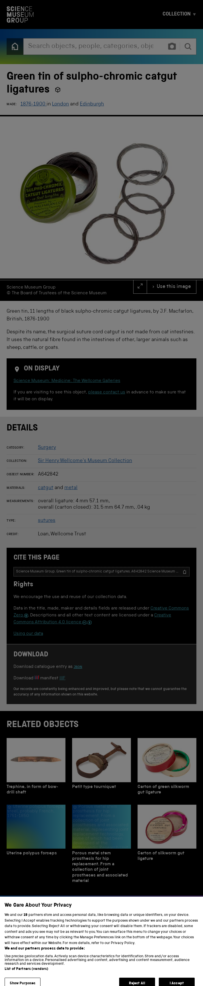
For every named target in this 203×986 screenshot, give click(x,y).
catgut (45, 488)
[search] (188, 47)
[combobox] (94, 47)
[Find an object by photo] (172, 47)
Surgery (47, 447)
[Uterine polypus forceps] (36, 845)
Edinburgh (92, 104)
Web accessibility (119, 974)
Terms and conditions (74, 974)
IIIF (62, 678)
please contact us (106, 392)
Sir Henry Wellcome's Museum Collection (85, 461)
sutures (46, 520)
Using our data (28, 634)
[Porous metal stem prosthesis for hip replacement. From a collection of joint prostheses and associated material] (101, 845)
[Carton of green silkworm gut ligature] (167, 768)
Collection (177, 14)
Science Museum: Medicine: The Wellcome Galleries (66, 381)
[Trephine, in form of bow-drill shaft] (36, 768)
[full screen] (140, 287)
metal (71, 488)
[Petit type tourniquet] (101, 768)
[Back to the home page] (15, 46)
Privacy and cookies (27, 974)
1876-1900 (33, 104)
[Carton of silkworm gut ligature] (167, 845)
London (60, 104)
